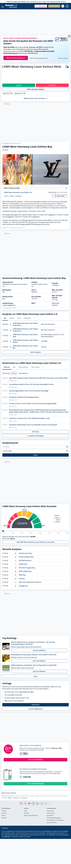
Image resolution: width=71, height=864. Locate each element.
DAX (5, 800)
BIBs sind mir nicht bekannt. (14, 703)
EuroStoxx (24, 800)
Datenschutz (51, 815)
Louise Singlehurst (8, 307)
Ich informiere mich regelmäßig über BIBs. (19, 694)
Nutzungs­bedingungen (54, 820)
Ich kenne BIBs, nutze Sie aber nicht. (17, 700)
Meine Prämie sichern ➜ (16, 58)
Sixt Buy (22, 580)
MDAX (10, 800)
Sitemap (4, 820)
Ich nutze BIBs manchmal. (13, 697)
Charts (6, 198)
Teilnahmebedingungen (41, 58)
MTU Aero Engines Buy (27, 570)
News (12, 198)
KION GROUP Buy (25, 573)
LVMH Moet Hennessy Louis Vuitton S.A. (18, 194)
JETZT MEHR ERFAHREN (35, 786)
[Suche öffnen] (62, 6)
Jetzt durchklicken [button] (39, 652)
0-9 (6, 798)
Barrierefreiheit (51, 824)
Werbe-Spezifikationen (31, 817)
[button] (40, 6)
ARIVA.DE (7, 838)
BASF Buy (22, 577)
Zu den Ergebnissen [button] (35, 711)
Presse (3, 817)
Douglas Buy (23, 588)
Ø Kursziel (55, 305)
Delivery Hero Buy (25, 555)
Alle (2, 798)
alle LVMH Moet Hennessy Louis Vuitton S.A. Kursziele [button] (35, 544)
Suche (35, 457)
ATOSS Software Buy (26, 559)
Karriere (4, 815)
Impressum (50, 813)
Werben (26, 815)
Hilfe (25, 813)
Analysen (18, 198)
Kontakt (3, 813)
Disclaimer (50, 817)
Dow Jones (16, 800)
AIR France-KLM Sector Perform (30, 584)
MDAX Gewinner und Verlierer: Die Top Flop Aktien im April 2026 (33, 667)
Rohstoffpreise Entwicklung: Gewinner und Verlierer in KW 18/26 (33, 657)
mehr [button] (35, 678)
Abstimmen (35, 707)
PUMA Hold (23, 566)
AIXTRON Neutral (25, 562)
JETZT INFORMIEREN (35, 762)
